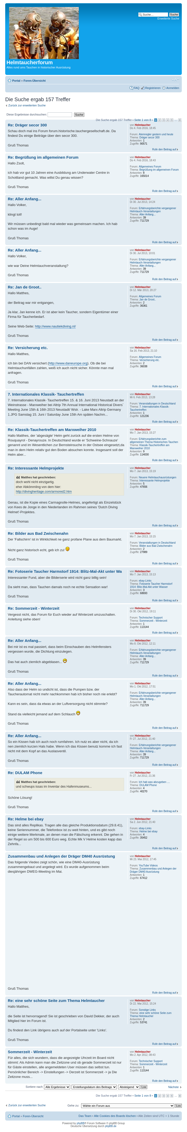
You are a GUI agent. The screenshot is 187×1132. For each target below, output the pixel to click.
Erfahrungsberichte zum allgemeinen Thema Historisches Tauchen (154, 440)
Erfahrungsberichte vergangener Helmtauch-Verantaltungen (153, 210)
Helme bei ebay (148, 831)
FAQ (136, 87)
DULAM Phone (148, 785)
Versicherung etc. (149, 360)
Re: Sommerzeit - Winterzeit (33, 608)
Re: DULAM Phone (25, 772)
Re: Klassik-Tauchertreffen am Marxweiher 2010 (52, 429)
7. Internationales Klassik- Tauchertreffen (46, 394)
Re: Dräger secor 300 (27, 125)
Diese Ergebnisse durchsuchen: (39, 114)
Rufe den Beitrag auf (164, 149)
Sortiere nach (34, 1086)
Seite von (142, 119)
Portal (16, 80)
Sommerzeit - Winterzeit (153, 620)
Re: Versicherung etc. (28, 347)
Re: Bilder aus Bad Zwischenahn (38, 533)
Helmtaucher (143, 125)
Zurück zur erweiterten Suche (27, 105)
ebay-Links (145, 580)
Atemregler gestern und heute (156, 134)
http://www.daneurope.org (68, 363)
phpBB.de (111, 1126)
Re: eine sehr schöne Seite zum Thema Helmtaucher (56, 1000)
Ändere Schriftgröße (175, 79)
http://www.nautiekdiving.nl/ (55, 326)
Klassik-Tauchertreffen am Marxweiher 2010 (149, 447)
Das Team (85, 1115)
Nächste (173, 1087)
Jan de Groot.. (147, 299)
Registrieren (152, 87)
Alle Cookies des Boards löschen (115, 1115)
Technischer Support (151, 617)
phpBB (81, 1123)
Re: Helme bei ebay (26, 819)
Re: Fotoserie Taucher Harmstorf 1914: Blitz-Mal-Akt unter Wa (65, 571)
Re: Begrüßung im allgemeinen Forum (43, 157)
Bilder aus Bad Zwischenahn (155, 545)
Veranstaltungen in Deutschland (157, 403)
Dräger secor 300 (149, 137)
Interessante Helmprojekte (154, 480)
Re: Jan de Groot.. (24, 287)
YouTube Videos (148, 865)
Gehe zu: (73, 1105)
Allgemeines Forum (150, 166)
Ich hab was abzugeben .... (154, 782)
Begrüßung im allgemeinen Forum (159, 169)
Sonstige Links (147, 1009)
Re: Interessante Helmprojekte (36, 468)
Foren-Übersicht (34, 80)
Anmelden (172, 87)
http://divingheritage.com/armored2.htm (44, 491)
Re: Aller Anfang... (24, 199)
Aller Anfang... (147, 214)
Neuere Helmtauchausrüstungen (157, 477)
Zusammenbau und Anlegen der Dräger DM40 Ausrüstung (61, 856)
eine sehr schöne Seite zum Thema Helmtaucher (150, 1015)
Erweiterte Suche (168, 18)
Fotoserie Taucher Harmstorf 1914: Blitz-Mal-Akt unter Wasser (151, 585)
